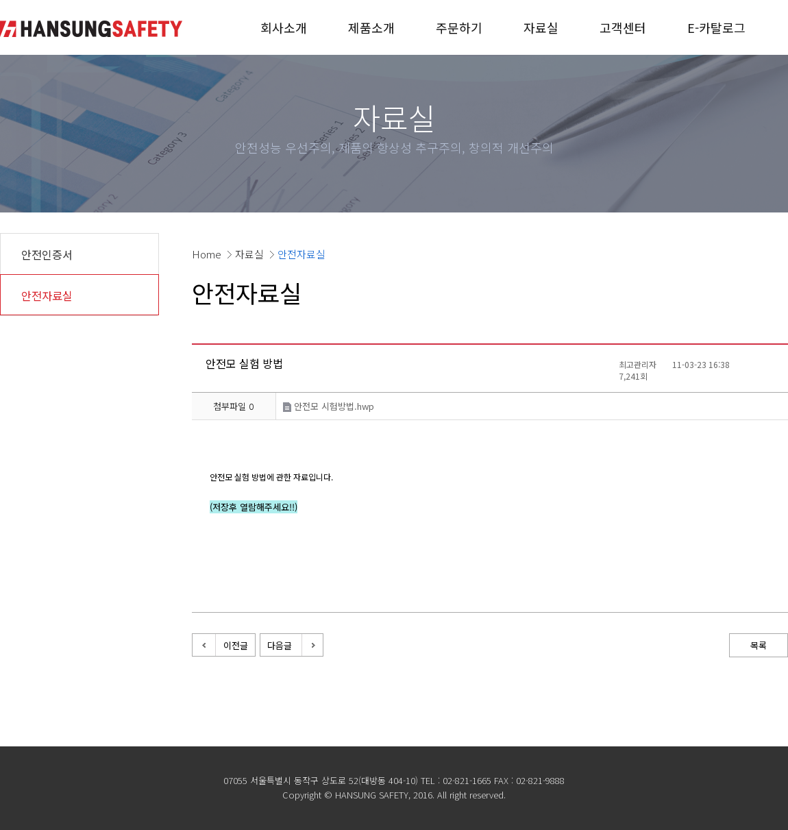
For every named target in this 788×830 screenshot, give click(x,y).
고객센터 (623, 27)
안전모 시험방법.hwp (328, 406)
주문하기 (459, 27)
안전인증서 (47, 254)
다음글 (279, 645)
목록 (758, 645)
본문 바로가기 (0, 0)
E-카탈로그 (716, 27)
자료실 (541, 27)
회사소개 (283, 27)
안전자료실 (47, 295)
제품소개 (371, 27)
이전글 (235, 645)
